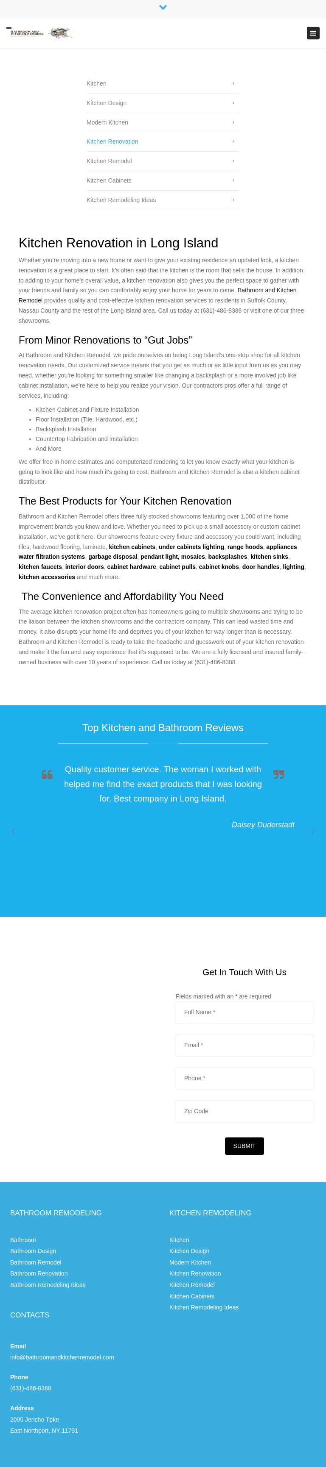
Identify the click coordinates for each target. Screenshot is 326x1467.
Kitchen (97, 83)
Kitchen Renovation (112, 141)
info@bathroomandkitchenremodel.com (62, 1357)
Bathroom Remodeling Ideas (47, 1284)
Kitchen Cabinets (109, 180)
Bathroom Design (33, 1251)
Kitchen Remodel (109, 161)
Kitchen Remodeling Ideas (121, 200)
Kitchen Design (106, 103)
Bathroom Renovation (38, 1273)
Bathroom (23, 1240)
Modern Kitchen (107, 122)
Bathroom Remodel (36, 1262)
